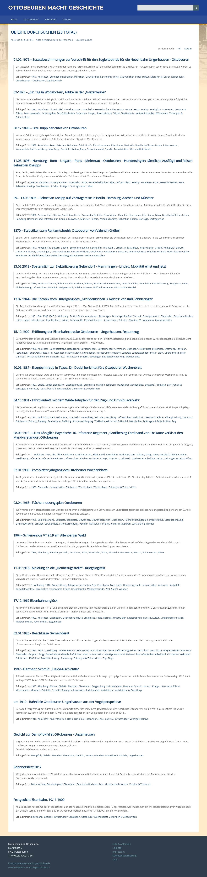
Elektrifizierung (160, 283)
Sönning (133, 320)
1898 (33, 145)
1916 (47, 585)
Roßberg (66, 421)
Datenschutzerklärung (124, 855)
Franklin (100, 384)
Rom (181, 182)
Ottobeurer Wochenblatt (130, 384)
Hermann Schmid (132, 686)
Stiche (116, 113)
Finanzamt (108, 247)
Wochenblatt (133, 356)
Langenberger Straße (171, 617)
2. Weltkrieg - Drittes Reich (69, 316)
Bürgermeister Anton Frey (82, 585)
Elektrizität (145, 348)
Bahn (59, 417)
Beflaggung (73, 348)
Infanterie (35, 458)
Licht (160, 352)
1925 (33, 650)
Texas (43, 388)
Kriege (65, 320)
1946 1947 (48, 316)
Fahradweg (87, 417)
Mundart (35, 690)
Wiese (161, 552)
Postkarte (161, 384)
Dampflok (36, 755)
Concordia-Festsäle (92, 215)
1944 (39, 316)
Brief (81, 145)
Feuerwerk (34, 352)
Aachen (42, 215)
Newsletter (50, 19)
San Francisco (174, 384)
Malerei (20, 621)
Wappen (123, 588)
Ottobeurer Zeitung (26, 421)
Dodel (48, 384)
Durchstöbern (30, 19)
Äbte (59, 454)
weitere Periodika (145, 113)
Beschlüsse (156, 650)
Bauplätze (71, 519)
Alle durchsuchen (22, 39)
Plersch (137, 552)
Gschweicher (127, 76)
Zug (174, 421)
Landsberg (41, 149)
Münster (85, 218)
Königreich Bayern (174, 247)
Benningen (105, 316)
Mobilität (53, 287)
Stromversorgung (68, 523)
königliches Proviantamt (49, 588)
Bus (65, 417)
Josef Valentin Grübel (151, 247)
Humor (147, 686)
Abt (53, 454)
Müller (28, 621)
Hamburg (21, 218)
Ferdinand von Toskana (131, 454)
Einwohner (84, 519)
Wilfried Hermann (103, 287)
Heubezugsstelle (132, 585)
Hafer (119, 585)
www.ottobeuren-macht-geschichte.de (29, 867)
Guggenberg (98, 686)
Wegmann (148, 320)
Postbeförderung (50, 658)
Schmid (56, 690)
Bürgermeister (88, 348)
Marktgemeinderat (115, 654)
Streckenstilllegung (82, 421)
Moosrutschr (22, 690)
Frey (50, 352)
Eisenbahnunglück (73, 617)
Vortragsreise (157, 218)
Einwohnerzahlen (79, 247)
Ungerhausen (136, 755)
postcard (149, 384)
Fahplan (32, 654)
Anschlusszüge (98, 650)
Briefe (88, 145)
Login (115, 859)
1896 (33, 215)
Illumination (88, 352)
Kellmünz (138, 417)
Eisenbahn (106, 76)
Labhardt (126, 458)
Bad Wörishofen (46, 417)
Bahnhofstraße (58, 348)
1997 (33, 686)
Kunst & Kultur (151, 617)
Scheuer (87, 287)
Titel (179, 48)
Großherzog (22, 458)
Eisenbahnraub (74, 384)
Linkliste (116, 847)
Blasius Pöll (99, 454)
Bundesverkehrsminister (107, 283)
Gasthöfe (129, 145)
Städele (123, 755)
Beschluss (143, 650)
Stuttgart (64, 186)
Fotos (116, 76)
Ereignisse (175, 283)
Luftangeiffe (76, 320)
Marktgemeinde (95, 588)
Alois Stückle (54, 215)
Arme (111, 650)
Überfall (51, 388)
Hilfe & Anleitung (121, 843)
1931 (33, 417)
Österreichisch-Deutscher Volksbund (146, 654)
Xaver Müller (40, 621)
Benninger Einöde (122, 316)
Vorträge (143, 218)
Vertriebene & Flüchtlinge (128, 690)
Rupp (83, 149)
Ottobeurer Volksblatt (143, 458)
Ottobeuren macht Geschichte (55, 8)
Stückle (54, 186)
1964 (33, 552)
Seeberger (95, 356)
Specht (109, 149)
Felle (101, 718)
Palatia (94, 218)
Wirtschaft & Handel (141, 149)
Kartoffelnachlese (25, 588)
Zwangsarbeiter (163, 320)
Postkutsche (72, 356)
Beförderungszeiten (125, 650)
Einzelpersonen (72, 109)
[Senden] (196, 8)
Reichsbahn (54, 421)
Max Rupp (54, 149)
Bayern (56, 247)
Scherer (84, 356)
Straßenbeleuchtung (113, 356)
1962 (33, 617)
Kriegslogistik (78, 588)
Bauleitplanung (46, 519)
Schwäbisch (111, 755)
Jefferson (111, 384)
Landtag (126, 352)
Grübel (119, 247)
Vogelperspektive (139, 718)
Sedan (159, 458)
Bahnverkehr (76, 283)
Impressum (118, 851)
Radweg (42, 421)
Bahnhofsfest (38, 784)
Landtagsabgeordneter (144, 352)
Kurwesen (167, 109)
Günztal (113, 552)
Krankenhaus (53, 320)
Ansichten (43, 76)
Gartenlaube (102, 109)
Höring (107, 617)
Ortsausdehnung (61, 251)
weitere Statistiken (95, 255)
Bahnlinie (72, 145)
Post (107, 588)
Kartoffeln (175, 585)
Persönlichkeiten (66, 113)
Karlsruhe (163, 585)
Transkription (121, 149)
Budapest (44, 182)
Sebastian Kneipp (85, 113)
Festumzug (21, 352)
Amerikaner (91, 316)
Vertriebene (107, 690)
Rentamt (122, 251)
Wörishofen (162, 113)
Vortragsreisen (78, 186)
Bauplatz (60, 519)
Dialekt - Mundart (68, 686)
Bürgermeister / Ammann (111, 348)
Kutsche (116, 352)
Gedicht (80, 755)
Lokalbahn (74, 816)
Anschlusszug (81, 650)
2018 (33, 283)
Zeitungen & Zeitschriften (86, 388)
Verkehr (83, 523)
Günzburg (111, 417)
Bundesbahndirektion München (67, 76)
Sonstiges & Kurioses (27, 388)
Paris (155, 182)
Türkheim (99, 421)
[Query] (168, 8)
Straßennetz (127, 113)
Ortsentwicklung (80, 251)
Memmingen (43, 251)
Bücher (65, 247)
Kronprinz (114, 458)
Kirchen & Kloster (89, 458)
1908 (33, 487)
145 (33, 316)
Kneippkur (155, 109)
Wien (90, 186)
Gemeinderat (53, 654)
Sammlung (66, 658)
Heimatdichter (114, 686)
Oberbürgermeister (175, 352)
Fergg (149, 454)
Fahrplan (181, 348)
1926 (40, 650)
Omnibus (21, 356)
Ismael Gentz (132, 109)
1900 (33, 348)
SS (140, 320)
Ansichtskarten (58, 145)
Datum (188, 48)
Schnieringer (110, 320)
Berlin (34, 182)
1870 (33, 247)
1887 (33, 384)
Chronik (137, 316)
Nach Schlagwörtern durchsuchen (54, 39)
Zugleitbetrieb (54, 80)
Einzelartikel (92, 76)
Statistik (161, 251)
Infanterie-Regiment (53, 458)
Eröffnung (170, 348)
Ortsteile (46, 690)
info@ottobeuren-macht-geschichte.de (29, 863)
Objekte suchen (84, 39)
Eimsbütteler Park (113, 215)
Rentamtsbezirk (137, 251)
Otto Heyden (49, 113)
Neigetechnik (66, 287)
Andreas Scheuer (47, 283)
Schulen (151, 251)
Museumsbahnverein (116, 784)
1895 (33, 109)
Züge (110, 658)
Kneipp (144, 109)
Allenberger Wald (58, 552)
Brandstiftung (59, 585)
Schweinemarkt (95, 149)
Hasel (27, 320)
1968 (33, 519)
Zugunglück (55, 621)
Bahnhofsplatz (55, 784)
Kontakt (67, 19)
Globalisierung (24, 287)
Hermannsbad (35, 218)
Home (14, 19)
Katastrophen (134, 617)
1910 (47, 454)
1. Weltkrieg (37, 454)
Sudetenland (92, 690)
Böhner (88, 283)
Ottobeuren (110, 251)
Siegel (114, 588)
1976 (33, 76)
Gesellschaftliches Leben (148, 145)
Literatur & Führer (160, 76)
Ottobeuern (96, 251)
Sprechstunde (104, 113)
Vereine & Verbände (140, 784)
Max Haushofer (32, 113)
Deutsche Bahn (130, 283)
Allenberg (43, 552)
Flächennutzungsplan (136, 519)
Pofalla (78, 287)
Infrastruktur (142, 76)
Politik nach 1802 (55, 356)
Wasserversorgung (99, 523)
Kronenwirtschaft (25, 149)
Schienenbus (150, 552)
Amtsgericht (44, 247)
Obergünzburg (173, 417)
